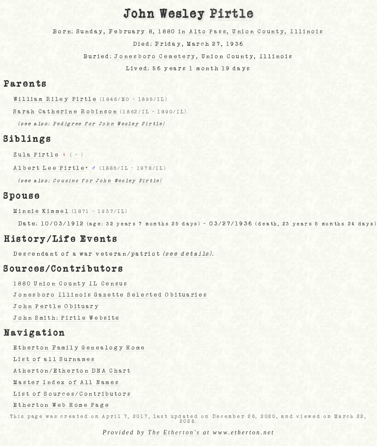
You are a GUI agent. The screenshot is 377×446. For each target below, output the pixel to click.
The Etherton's (174, 432)
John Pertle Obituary (56, 306)
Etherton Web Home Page (61, 405)
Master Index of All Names (66, 382)
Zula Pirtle (36, 155)
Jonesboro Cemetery (155, 56)
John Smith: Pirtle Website (66, 318)
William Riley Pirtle (55, 99)
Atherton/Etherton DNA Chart (72, 371)
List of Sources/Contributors (72, 394)
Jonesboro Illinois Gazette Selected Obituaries (110, 295)
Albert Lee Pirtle (49, 168)
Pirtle (232, 14)
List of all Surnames (54, 359)
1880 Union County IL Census (70, 284)
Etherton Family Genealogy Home (79, 348)
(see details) (187, 254)
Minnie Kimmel (41, 211)
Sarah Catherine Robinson (65, 111)
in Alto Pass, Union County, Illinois (251, 31)
